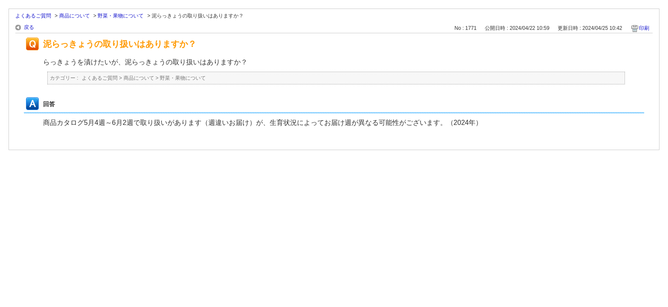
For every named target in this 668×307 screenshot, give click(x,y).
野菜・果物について (121, 16)
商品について (74, 16)
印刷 (644, 28)
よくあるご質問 (33, 16)
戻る (29, 27)
